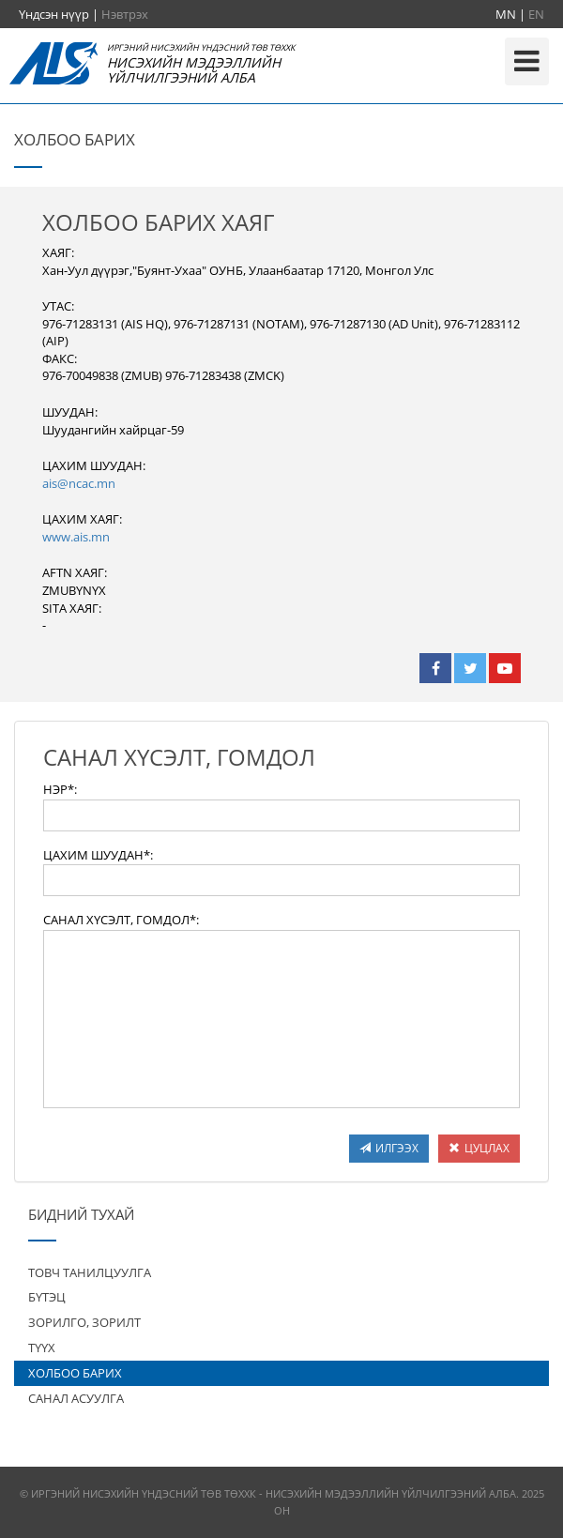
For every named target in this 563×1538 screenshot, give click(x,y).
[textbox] (281, 815)
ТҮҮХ (41, 1347)
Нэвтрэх (124, 14)
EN (536, 14)
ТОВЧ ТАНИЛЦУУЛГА (89, 1272)
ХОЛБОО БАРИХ (75, 1372)
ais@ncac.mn (78, 483)
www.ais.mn (76, 536)
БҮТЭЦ (47, 1296)
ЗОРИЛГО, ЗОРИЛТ (84, 1322)
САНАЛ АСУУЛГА (76, 1398)
